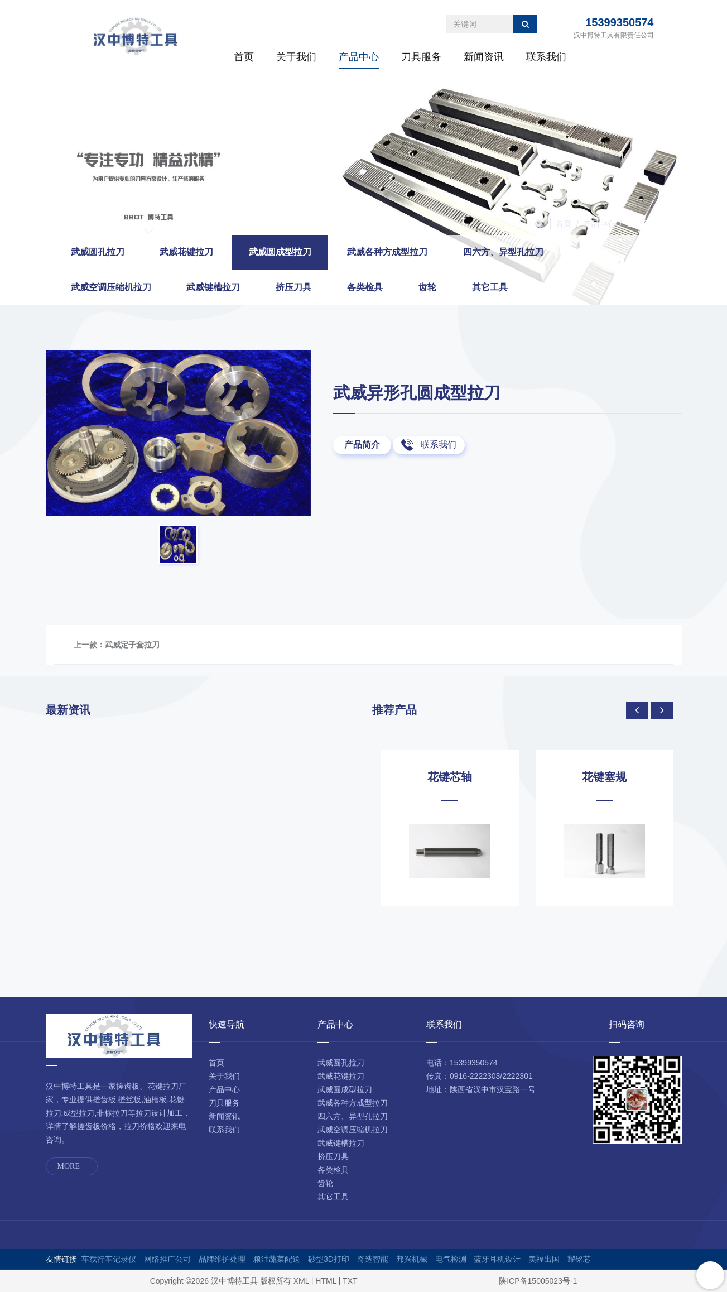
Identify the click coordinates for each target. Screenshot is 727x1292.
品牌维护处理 (222, 1259)
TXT (350, 1280)
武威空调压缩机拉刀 (111, 287)
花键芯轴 (449, 777)
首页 (244, 57)
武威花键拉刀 (186, 252)
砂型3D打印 (328, 1259)
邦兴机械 (411, 1259)
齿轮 (427, 287)
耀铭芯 (579, 1259)
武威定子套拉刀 (132, 644)
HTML (325, 1280)
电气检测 (450, 1259)
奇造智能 (372, 1259)
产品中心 (359, 57)
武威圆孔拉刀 (97, 252)
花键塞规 (604, 777)
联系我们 (546, 57)
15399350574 (619, 22)
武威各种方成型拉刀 (387, 252)
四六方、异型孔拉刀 (503, 252)
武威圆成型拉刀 (654, 223)
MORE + (71, 1166)
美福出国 (544, 1259)
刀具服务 (421, 57)
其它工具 (490, 287)
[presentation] (637, 710)
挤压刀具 (293, 287)
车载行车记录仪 (108, 1259)
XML (301, 1280)
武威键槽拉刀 (213, 287)
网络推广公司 (167, 1259)
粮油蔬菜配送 (276, 1259)
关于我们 (296, 57)
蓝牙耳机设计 (497, 1259)
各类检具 (365, 287)
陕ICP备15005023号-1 (538, 1280)
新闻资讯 (484, 57)
